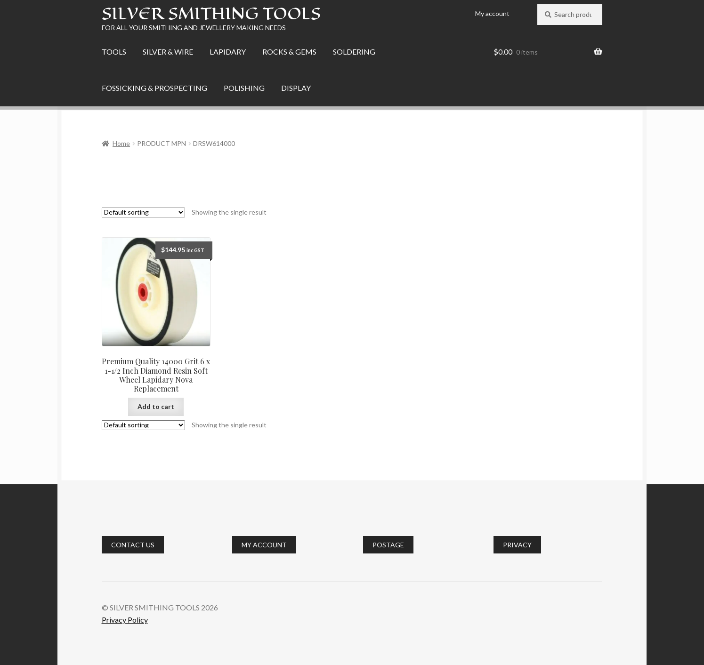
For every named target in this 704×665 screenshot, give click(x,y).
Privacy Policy (125, 619)
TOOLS (114, 51)
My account (492, 13)
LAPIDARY (228, 51)
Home (121, 143)
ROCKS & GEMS (289, 51)
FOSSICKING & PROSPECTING (154, 87)
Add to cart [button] (156, 406)
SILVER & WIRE (168, 51)
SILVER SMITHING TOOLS (211, 13)
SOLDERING (354, 51)
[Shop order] (143, 212)
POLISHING (244, 87)
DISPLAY (296, 87)
